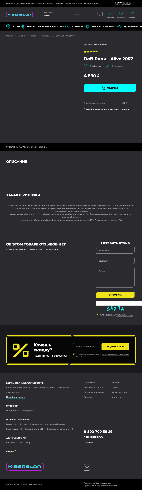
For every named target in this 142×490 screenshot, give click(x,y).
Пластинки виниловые (40, 36)
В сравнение (114, 66)
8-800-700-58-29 (123, 3)
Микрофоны (12, 410)
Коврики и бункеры (55, 424)
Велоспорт (11, 442)
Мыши (23, 424)
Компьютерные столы (43, 387)
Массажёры (26, 442)
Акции (13, 26)
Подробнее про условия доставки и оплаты (106, 109)
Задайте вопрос (91, 3)
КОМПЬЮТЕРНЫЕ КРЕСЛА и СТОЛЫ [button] (42, 26)
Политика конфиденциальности (98, 483)
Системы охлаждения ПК (60, 429)
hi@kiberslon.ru (93, 436)
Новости (115, 382)
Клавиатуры (35, 424)
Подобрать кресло (73, 3)
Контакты (10, 3)
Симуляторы (12, 392)
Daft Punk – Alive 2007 (65, 36)
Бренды (59, 3)
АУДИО (21, 36)
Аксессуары (64, 387)
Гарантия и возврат (44, 3)
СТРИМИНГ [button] (74, 26)
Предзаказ (110, 88)
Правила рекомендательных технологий (101, 486)
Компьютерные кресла (18, 387)
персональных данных (124, 316)
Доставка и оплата (25, 3)
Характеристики (28, 147)
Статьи (114, 387)
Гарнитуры (11, 424)
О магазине (90, 382)
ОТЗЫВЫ (45, 147)
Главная (9, 36)
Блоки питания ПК (34, 429)
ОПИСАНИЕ (12, 147)
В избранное (92, 66)
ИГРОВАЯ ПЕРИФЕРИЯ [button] (100, 26)
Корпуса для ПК (14, 429)
